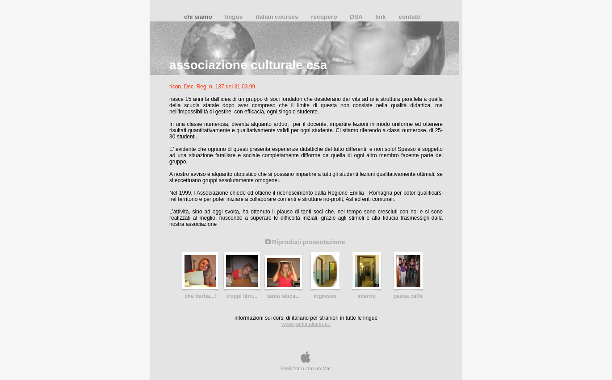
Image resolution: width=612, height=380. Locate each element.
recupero (325, 16)
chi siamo (199, 16)
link (381, 16)
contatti (409, 16)
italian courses (278, 16)
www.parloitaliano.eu (306, 324)
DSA (357, 16)
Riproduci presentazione (308, 242)
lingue (234, 16)
